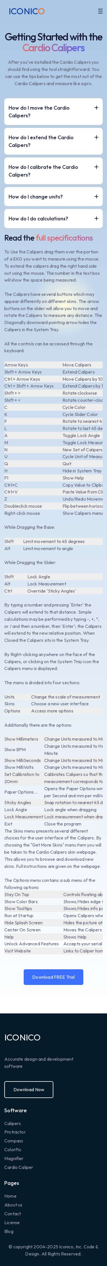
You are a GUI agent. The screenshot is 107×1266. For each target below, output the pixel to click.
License (12, 1222)
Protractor (15, 1132)
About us (13, 1205)
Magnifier (14, 1158)
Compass (13, 1141)
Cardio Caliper (18, 1167)
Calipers (12, 1123)
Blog (8, 1231)
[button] (100, 11)
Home (10, 1196)
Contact (12, 1213)
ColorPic (12, 1149)
